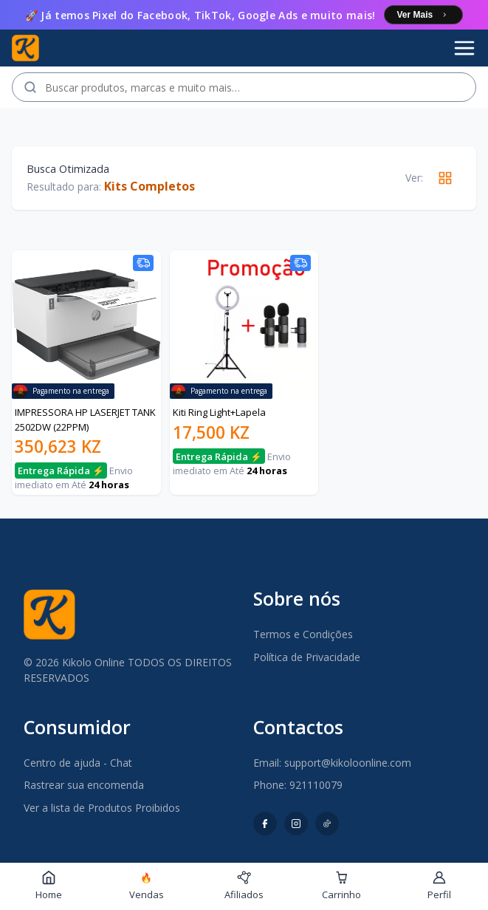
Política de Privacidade (306, 657)
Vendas (146, 886)
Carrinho (341, 885)
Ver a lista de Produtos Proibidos (102, 808)
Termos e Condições (303, 634)
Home (48, 885)
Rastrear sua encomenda (84, 785)
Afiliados (244, 885)
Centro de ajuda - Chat (78, 763)
